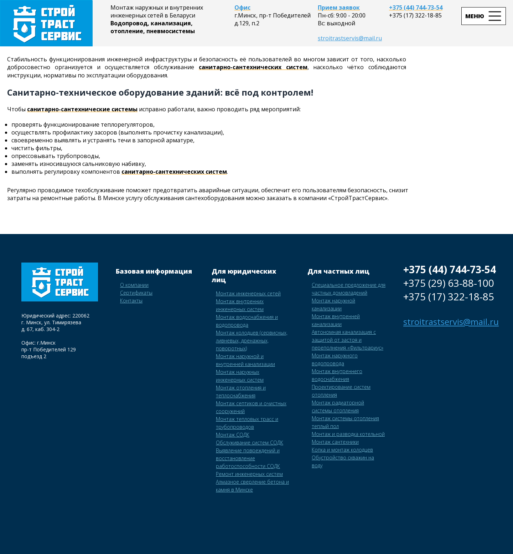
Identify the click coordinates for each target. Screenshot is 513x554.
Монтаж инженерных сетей (248, 293)
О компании (134, 284)
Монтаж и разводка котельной (348, 434)
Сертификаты (136, 292)
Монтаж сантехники (335, 441)
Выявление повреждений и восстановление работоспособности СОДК (248, 458)
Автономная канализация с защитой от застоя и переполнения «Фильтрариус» (347, 340)
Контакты (131, 300)
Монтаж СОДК (232, 434)
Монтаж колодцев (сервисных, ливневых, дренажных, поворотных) (251, 340)
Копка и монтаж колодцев (342, 449)
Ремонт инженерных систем (249, 474)
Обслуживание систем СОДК (249, 442)
